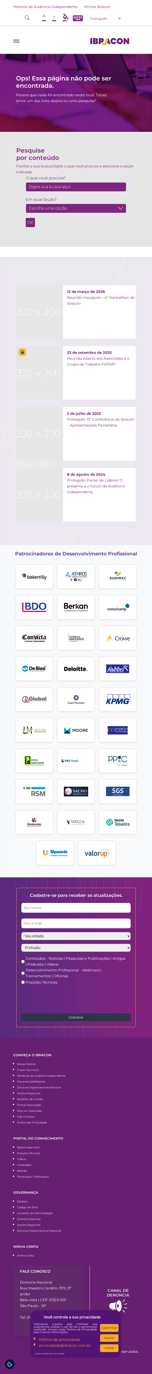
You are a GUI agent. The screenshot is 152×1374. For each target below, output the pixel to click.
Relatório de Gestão (30, 1099)
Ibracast (22, 1170)
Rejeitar (109, 1338)
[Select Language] (105, 18)
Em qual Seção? (41, 199)
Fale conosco (35, 1271)
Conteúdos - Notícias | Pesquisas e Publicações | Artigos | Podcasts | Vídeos (75, 961)
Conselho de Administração (35, 1213)
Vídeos (21, 1159)
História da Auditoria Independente (45, 6)
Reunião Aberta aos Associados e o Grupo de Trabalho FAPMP (98, 358)
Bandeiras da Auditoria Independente (41, 1075)
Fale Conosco (26, 1116)
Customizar (109, 1327)
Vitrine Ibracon (97, 6)
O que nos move (28, 1070)
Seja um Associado (29, 1111)
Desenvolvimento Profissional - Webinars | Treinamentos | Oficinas (63, 973)
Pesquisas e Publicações (33, 1176)
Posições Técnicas (41, 982)
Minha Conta (25, 1255)
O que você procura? (46, 178)
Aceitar (109, 1348)
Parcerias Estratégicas (31, 1081)
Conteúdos (24, 1165)
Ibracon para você (28, 1147)
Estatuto (22, 1201)
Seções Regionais (28, 1093)
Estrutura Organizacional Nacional (39, 1087)
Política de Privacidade (32, 1122)
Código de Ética (27, 1207)
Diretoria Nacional (29, 1219)
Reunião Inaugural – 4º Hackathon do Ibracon (101, 297)
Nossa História (26, 1064)
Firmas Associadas (29, 1105)
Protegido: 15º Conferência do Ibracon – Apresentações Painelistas (100, 419)
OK (30, 222)
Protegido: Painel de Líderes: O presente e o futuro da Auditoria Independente (96, 483)
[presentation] (58, 998)
